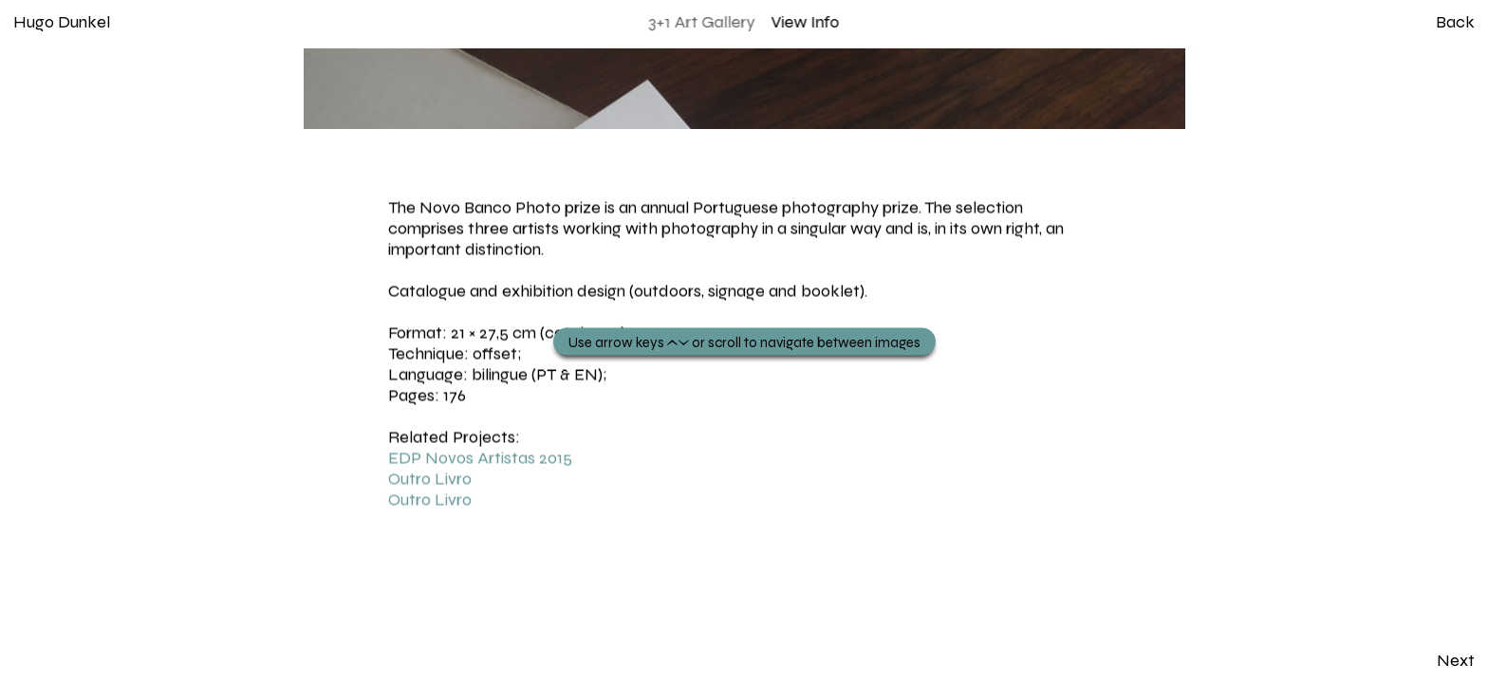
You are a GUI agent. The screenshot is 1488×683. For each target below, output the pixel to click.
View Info (806, 21)
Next (1456, 660)
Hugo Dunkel (61, 21)
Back (1455, 21)
